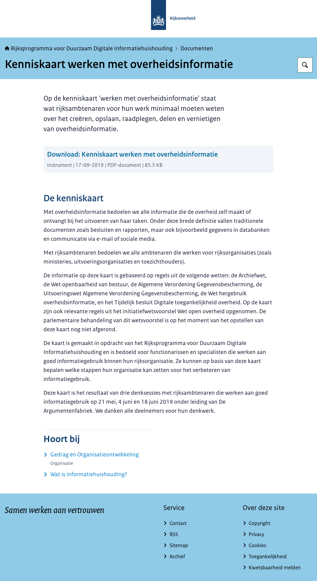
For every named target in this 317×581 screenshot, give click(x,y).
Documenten (196, 48)
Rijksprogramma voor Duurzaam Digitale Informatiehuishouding (89, 48)
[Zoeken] (305, 65)
